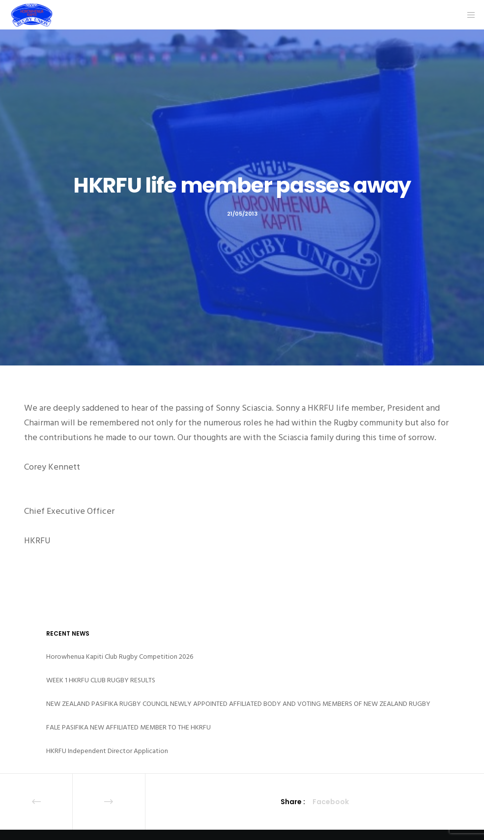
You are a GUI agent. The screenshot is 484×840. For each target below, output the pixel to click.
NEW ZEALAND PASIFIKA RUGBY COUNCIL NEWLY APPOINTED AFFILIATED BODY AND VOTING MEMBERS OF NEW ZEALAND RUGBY (238, 703)
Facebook (331, 802)
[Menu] (468, 14)
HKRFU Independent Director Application (107, 750)
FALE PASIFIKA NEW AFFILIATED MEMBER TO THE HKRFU (128, 727)
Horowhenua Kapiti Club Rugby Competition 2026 (119, 656)
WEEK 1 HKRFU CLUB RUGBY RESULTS (100, 680)
